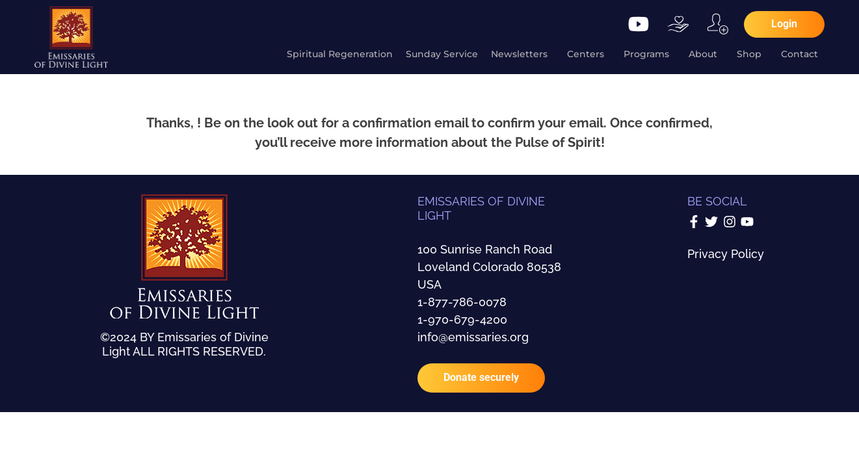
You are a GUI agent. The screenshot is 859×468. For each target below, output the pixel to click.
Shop (752, 53)
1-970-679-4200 (462, 319)
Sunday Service (442, 54)
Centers (589, 53)
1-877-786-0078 (462, 302)
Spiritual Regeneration (340, 54)
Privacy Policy (725, 254)
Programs (650, 53)
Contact (803, 53)
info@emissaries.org (473, 337)
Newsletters (522, 53)
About (706, 53)
